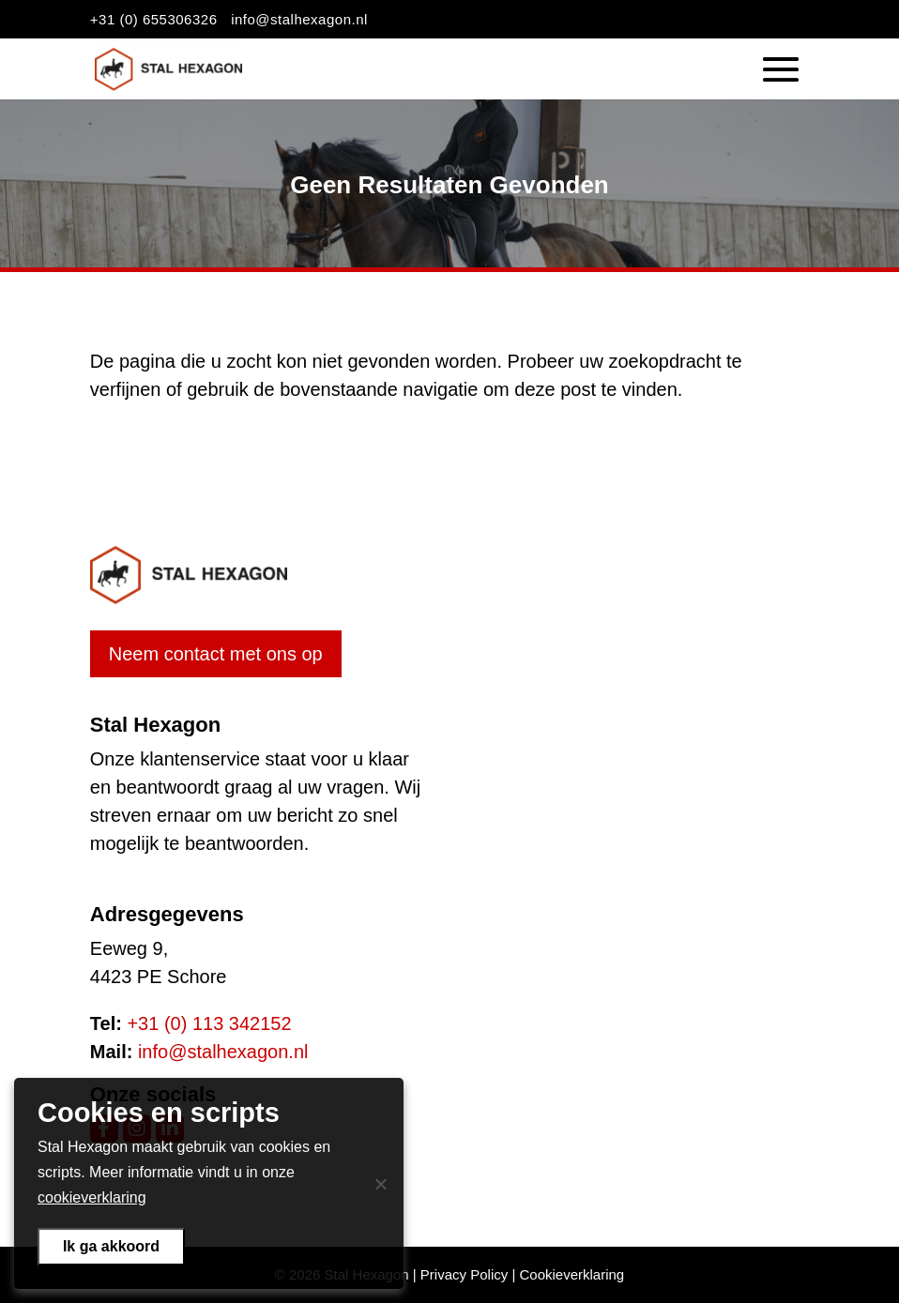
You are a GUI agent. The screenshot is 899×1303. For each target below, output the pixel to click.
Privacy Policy (464, 1274)
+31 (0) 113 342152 (209, 1023)
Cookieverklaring (571, 1274)
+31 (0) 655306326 (154, 19)
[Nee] (380, 1183)
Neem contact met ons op (216, 654)
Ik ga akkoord (111, 1246)
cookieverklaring (92, 1197)
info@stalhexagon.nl (299, 19)
